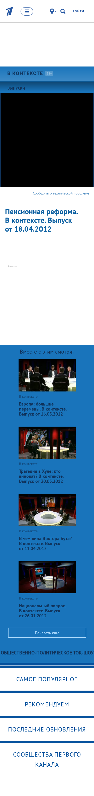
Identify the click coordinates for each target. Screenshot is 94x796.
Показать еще (47, 632)
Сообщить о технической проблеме (61, 193)
